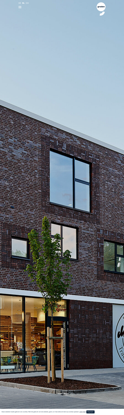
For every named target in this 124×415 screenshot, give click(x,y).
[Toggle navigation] (20, 7)
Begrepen (90, 411)
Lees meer (82, 411)
